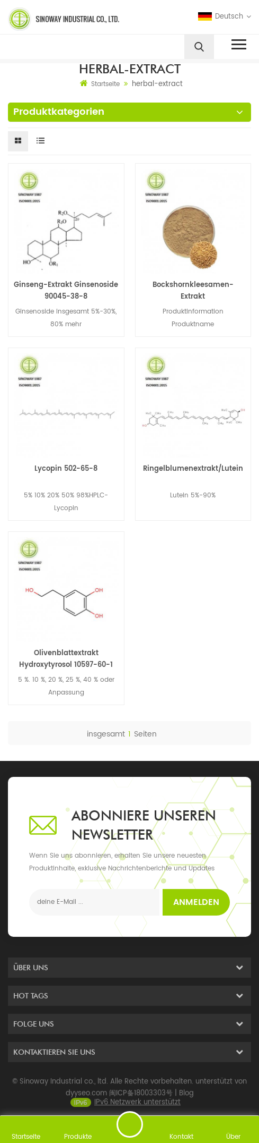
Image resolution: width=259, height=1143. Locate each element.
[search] (199, 47)
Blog (186, 1100)
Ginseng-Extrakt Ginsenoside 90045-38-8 (66, 291)
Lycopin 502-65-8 (65, 469)
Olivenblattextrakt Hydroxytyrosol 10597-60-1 (66, 659)
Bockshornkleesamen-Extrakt (193, 291)
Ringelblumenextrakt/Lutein (193, 469)
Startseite (100, 84)
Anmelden (196, 902)
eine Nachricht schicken (130, 1124)
